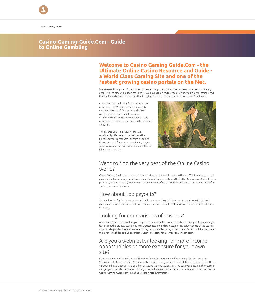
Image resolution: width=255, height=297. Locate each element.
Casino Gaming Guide (50, 26)
